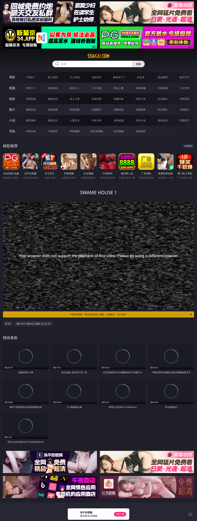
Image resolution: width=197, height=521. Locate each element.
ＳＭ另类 (184, 88)
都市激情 (31, 120)
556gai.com (98, 56)
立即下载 (120, 514)
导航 (12, 131)
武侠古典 (97, 120)
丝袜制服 (141, 88)
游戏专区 (97, 77)
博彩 (12, 77)
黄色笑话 (163, 120)
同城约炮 (31, 131)
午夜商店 (53, 131)
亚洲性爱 (31, 99)
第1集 (8, 323)
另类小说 (141, 120)
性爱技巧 (184, 120)
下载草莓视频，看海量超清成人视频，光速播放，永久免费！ (131, 314)
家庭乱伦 (53, 120)
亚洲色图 (53, 109)
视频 (12, 88)
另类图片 (184, 109)
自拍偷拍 (53, 88)
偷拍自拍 (53, 99)
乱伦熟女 (163, 99)
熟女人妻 (119, 88)
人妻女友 (75, 120)
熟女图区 (163, 109)
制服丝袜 (119, 99)
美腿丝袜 (119, 109)
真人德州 (53, 77)
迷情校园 (119, 120)
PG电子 (31, 77)
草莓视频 (75, 131)
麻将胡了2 (118, 77)
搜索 (138, 64)
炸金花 (140, 77)
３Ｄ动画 (97, 88)
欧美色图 (75, 109)
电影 (12, 99)
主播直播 (163, 88)
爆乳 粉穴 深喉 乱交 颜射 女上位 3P (33, 323)
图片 (12, 109)
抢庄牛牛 (184, 77)
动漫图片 (97, 109)
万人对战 (75, 77)
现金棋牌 (163, 77)
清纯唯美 (141, 109)
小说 (12, 120)
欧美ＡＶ (75, 88)
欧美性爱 (97, 99)
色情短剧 (141, 131)
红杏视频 (119, 131)
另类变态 (184, 99)
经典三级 (141, 99)
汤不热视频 (96, 131)
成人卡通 (75, 99)
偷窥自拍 (31, 109)
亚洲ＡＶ (31, 88)
